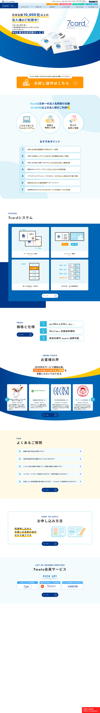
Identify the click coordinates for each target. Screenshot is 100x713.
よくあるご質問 (66, 7)
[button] (7, 399)
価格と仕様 (38, 7)
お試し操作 (52, 4)
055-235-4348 (70, 1)
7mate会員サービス (93, 7)
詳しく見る (50, 296)
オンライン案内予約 (91, 4)
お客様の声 (52, 7)
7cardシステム (25, 7)
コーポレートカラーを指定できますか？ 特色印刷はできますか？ (52, 474)
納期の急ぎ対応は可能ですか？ (52, 451)
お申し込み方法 (79, 7)
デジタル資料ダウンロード (78, 4)
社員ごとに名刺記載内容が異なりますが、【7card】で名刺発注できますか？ (52, 481)
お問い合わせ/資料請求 (65, 4)
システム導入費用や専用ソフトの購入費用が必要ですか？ (52, 466)
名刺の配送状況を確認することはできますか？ (52, 459)
